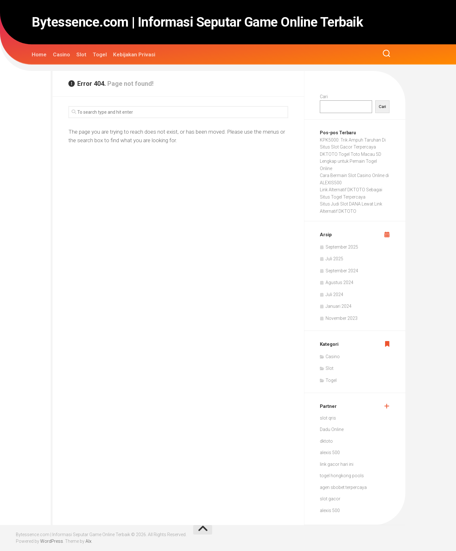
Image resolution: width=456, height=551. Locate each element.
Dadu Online (332, 429)
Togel (100, 54)
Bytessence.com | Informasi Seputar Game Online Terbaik (197, 22)
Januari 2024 (339, 306)
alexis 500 (330, 452)
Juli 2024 (334, 294)
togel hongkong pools (342, 475)
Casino (61, 54)
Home (39, 54)
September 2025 (342, 247)
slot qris (328, 418)
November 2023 (342, 318)
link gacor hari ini (336, 464)
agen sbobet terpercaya (343, 487)
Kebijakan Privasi (134, 54)
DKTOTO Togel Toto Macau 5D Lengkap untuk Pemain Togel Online (350, 161)
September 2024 (342, 270)
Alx (89, 541)
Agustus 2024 (339, 282)
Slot (81, 54)
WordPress (51, 541)
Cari (324, 96)
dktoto (326, 441)
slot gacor (330, 498)
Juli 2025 (334, 258)
